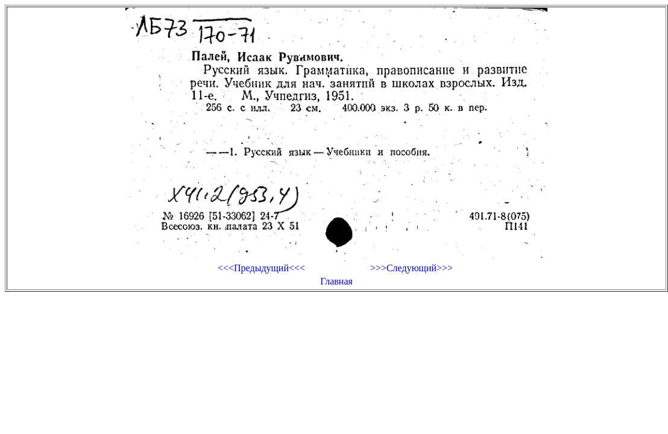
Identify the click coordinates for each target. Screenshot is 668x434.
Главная (336, 281)
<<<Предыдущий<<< (261, 268)
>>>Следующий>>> (411, 268)
